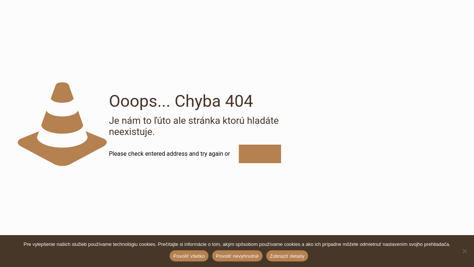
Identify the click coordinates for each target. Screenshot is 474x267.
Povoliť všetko (189, 256)
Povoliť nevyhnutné (237, 256)
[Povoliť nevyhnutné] (464, 251)
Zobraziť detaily (287, 256)
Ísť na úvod (259, 154)
